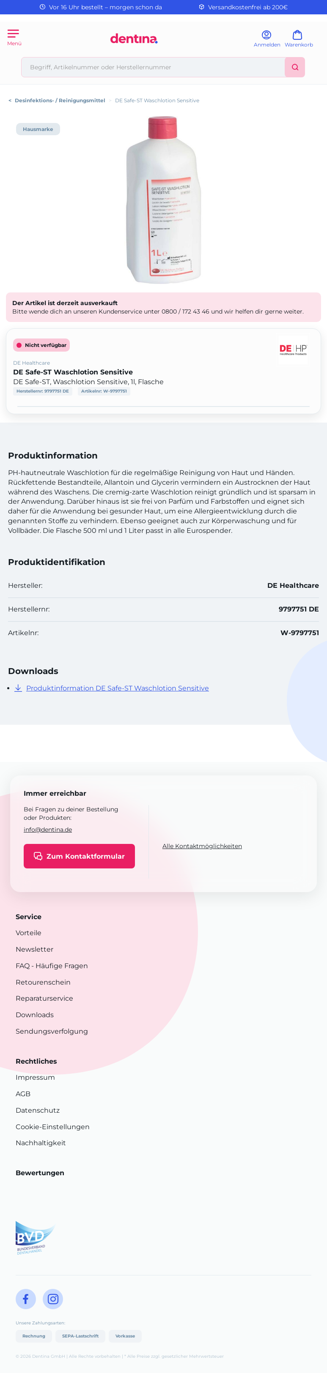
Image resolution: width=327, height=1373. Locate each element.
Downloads (35, 1015)
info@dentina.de (48, 829)
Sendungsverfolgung (52, 1031)
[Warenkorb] (302, 42)
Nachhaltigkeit (41, 1143)
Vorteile (28, 933)
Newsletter (34, 949)
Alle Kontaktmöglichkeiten (202, 846)
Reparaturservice (44, 998)
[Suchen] (295, 67)
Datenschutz (38, 1110)
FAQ (23, 966)
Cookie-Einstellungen (53, 1127)
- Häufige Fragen (59, 966)
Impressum (35, 1077)
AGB (23, 1094)
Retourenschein (43, 982)
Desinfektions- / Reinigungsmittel (60, 100)
